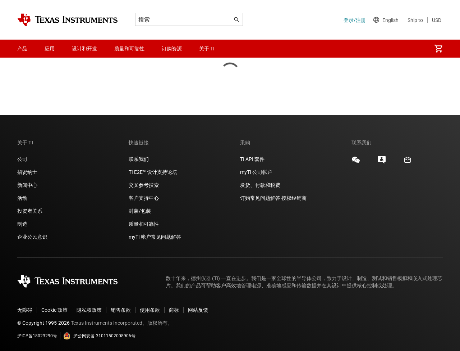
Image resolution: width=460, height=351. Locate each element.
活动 (22, 198)
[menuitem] (438, 49)
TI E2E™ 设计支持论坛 (153, 172)
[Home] (67, 19)
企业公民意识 (32, 237)
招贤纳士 (27, 172)
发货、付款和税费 (260, 185)
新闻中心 (27, 185)
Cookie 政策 (54, 310)
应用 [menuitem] (50, 48)
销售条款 (121, 310)
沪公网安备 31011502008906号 (99, 335)
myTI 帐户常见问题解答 (155, 237)
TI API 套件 (252, 159)
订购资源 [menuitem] (172, 48)
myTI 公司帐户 (256, 172)
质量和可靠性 (144, 224)
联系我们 (139, 159)
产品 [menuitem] (22, 48)
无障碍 (24, 310)
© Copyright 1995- (43, 323)
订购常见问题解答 (260, 198)
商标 (174, 310)
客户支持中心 (144, 198)
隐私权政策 (89, 310)
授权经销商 (294, 198)
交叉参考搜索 (144, 185)
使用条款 (150, 310)
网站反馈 (198, 310)
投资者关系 (29, 211)
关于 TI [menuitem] (207, 48)
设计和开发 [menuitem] (84, 48)
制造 (22, 224)
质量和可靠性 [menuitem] (129, 48)
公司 (22, 159)
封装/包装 (140, 211)
